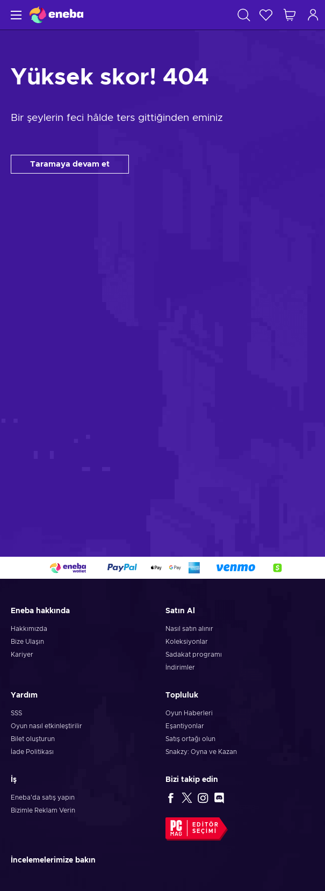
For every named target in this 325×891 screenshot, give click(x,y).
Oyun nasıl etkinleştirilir (46, 726)
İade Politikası (32, 752)
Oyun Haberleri (189, 713)
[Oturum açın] (313, 15)
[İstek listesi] (266, 15)
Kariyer (22, 654)
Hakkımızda (29, 629)
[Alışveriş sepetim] (289, 15)
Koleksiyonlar (186, 641)
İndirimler (180, 667)
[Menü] (15, 15)
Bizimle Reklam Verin (43, 810)
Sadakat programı (193, 654)
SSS (16, 713)
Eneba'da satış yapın (43, 797)
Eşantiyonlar (184, 726)
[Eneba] (56, 14)
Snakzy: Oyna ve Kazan (201, 752)
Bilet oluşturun (33, 739)
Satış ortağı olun (190, 739)
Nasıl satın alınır (189, 629)
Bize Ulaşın (27, 641)
